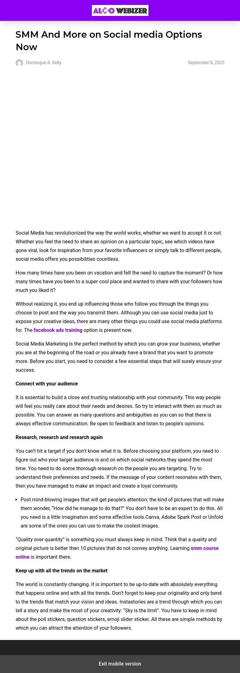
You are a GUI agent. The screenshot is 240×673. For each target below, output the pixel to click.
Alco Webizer (120, 10)
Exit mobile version (120, 664)
